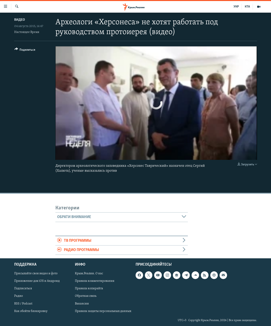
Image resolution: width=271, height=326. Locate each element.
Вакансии (82, 303)
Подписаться (23, 288)
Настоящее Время (26, 32)
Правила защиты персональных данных (103, 311)
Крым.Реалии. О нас (89, 273)
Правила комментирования (94, 281)
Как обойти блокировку (30, 311)
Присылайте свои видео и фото (36, 273)
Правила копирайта (89, 288)
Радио (18, 296)
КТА (247, 6)
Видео (19, 20)
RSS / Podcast (23, 303)
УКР (236, 6)
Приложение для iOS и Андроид (37, 281)
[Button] (24, 50)
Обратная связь (85, 296)
